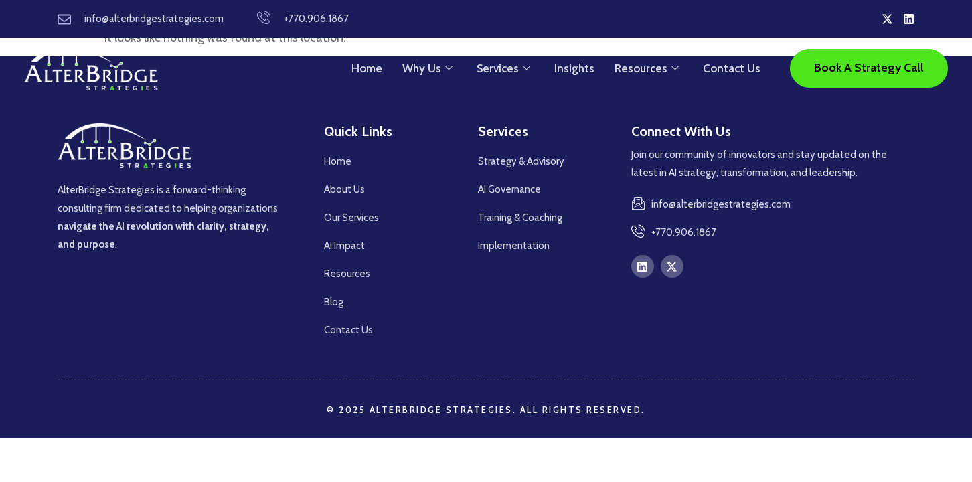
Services (503, 68)
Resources (647, 68)
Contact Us (731, 68)
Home (366, 68)
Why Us (427, 68)
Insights (574, 68)
